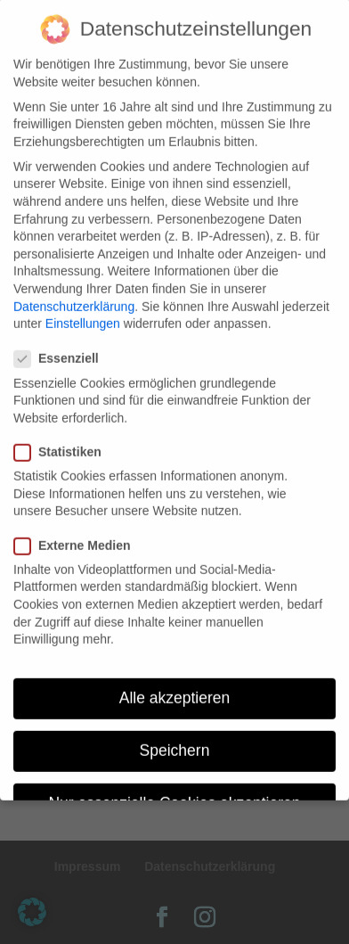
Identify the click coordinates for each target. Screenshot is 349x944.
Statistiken (65, 438)
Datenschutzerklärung (73, 291)
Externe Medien (79, 530)
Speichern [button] (175, 736)
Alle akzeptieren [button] (175, 684)
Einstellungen (82, 309)
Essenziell (63, 344)
